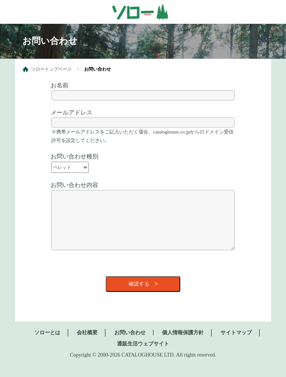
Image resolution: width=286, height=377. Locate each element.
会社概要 (87, 344)
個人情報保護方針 (183, 344)
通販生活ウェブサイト (143, 355)
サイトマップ (236, 344)
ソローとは (47, 344)
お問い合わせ (130, 344)
